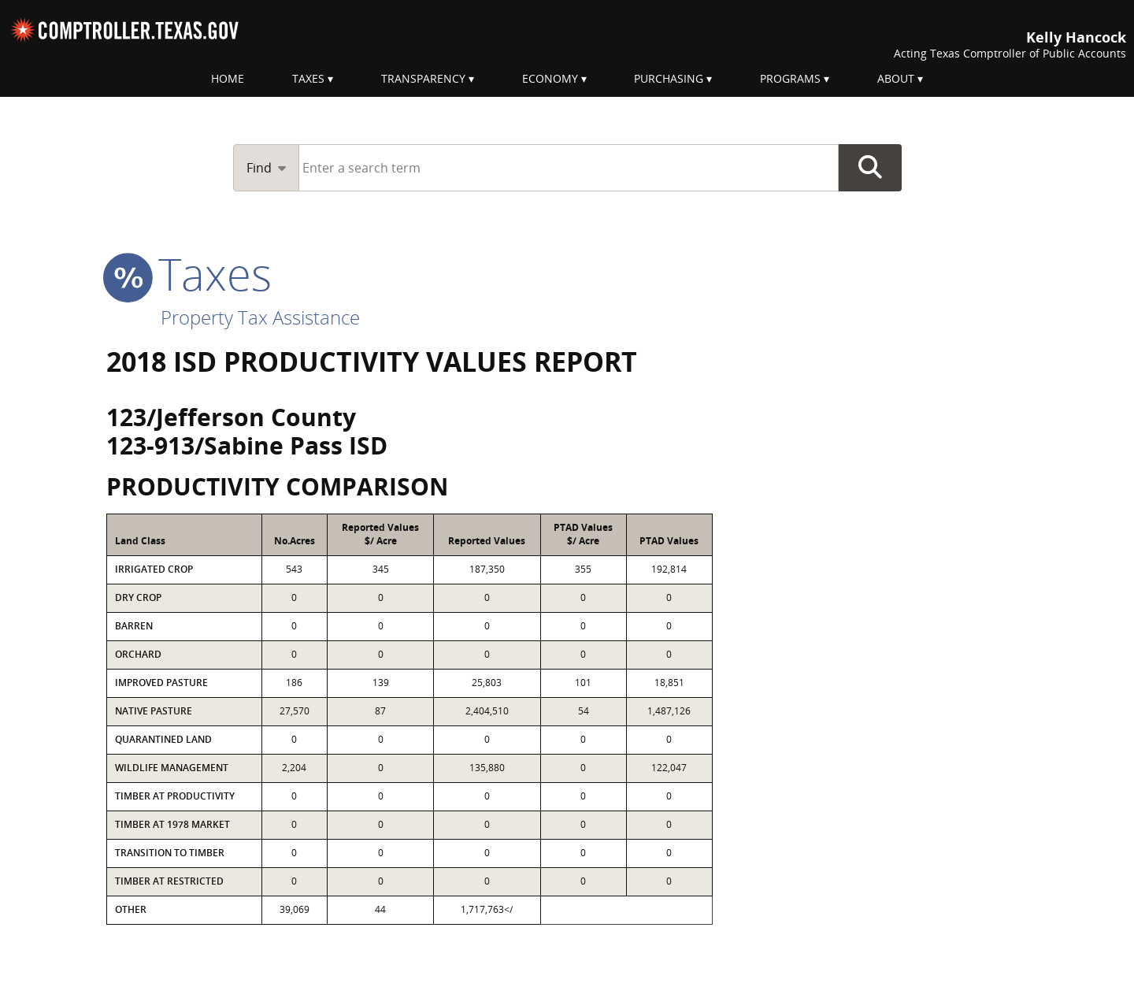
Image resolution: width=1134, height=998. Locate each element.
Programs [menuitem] (790, 78)
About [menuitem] (895, 78)
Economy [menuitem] (550, 78)
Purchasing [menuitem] (668, 78)
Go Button (870, 167)
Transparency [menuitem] (423, 78)
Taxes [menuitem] (308, 78)
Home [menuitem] (227, 78)
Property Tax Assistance (260, 317)
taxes (189, 273)
